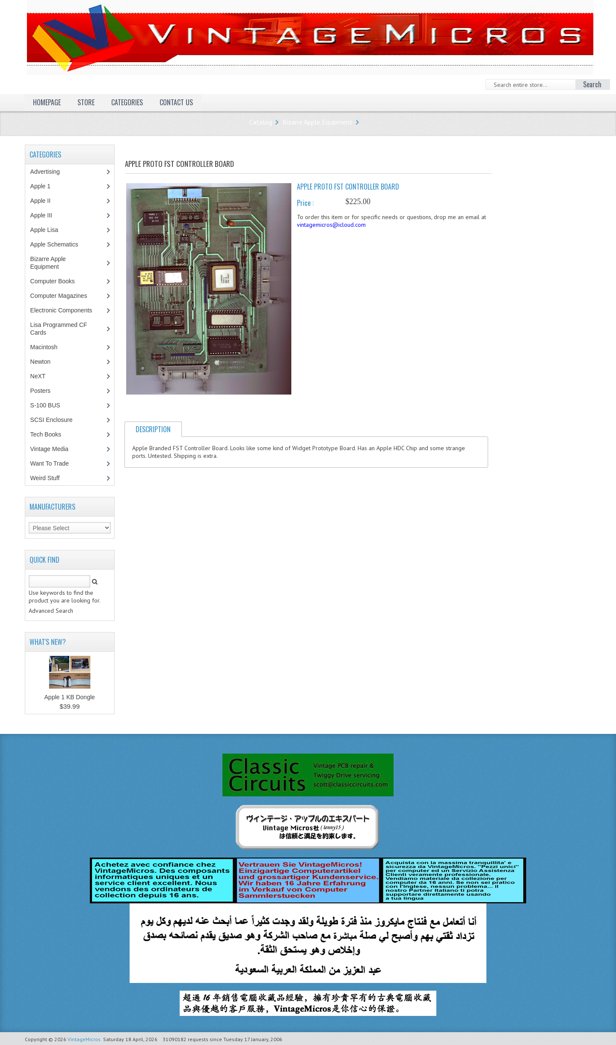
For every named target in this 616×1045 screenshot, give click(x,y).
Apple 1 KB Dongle (69, 697)
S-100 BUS (49, 405)
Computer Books (58, 281)
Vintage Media (53, 448)
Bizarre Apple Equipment (317, 122)
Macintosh (48, 347)
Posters (44, 390)
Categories (127, 102)
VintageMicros (84, 1039)
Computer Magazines (65, 295)
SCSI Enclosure (56, 419)
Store (86, 102)
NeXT (38, 376)
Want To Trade (49, 463)
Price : (305, 203)
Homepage (47, 102)
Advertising (49, 171)
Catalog (260, 122)
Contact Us (176, 102)
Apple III (45, 215)
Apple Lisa (50, 229)
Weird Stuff (49, 478)
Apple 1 (44, 186)
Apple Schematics (58, 244)
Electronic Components (65, 310)
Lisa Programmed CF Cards (58, 328)
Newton (40, 361)
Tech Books (52, 434)
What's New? (48, 642)
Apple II (44, 200)
